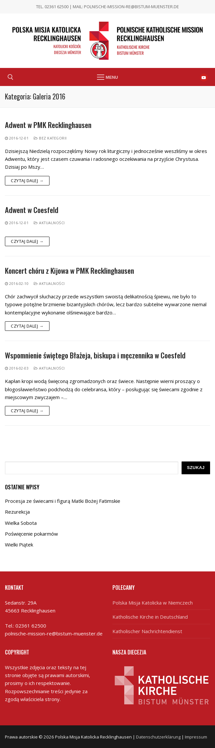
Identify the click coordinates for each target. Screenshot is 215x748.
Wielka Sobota (21, 523)
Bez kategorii (50, 138)
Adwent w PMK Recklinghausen (48, 124)
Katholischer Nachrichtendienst (147, 631)
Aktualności (49, 222)
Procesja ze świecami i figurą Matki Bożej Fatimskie (62, 501)
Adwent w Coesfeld (31, 209)
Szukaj (196, 467)
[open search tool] (10, 77)
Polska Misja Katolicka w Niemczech (152, 602)
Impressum (196, 737)
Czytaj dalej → (27, 180)
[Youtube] (203, 77)
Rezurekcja (17, 511)
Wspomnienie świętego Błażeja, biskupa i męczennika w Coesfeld (95, 355)
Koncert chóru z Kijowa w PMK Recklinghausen (69, 270)
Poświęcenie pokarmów (31, 533)
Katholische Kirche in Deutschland (150, 616)
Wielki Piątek (19, 544)
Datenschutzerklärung (158, 737)
